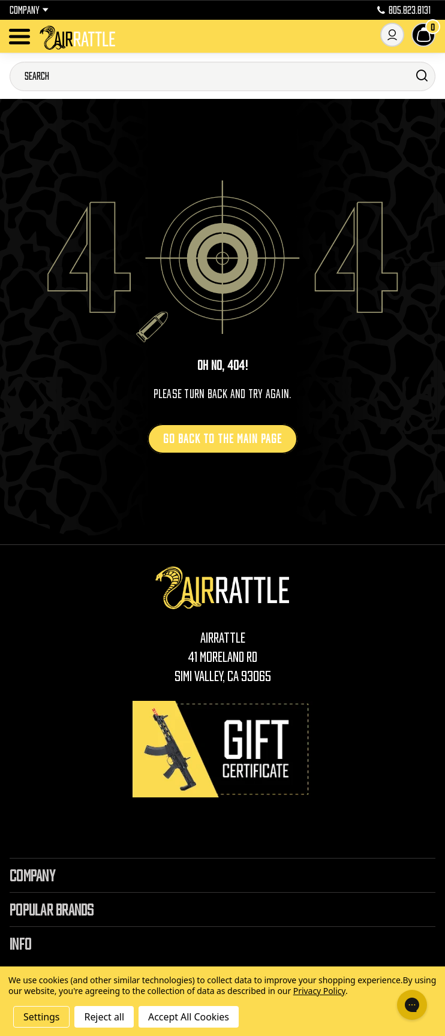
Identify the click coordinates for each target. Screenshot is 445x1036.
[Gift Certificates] (222, 749)
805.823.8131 (404, 10)
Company (29, 10)
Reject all (104, 1016)
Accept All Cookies (188, 1016)
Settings (41, 1016)
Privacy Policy (319, 990)
